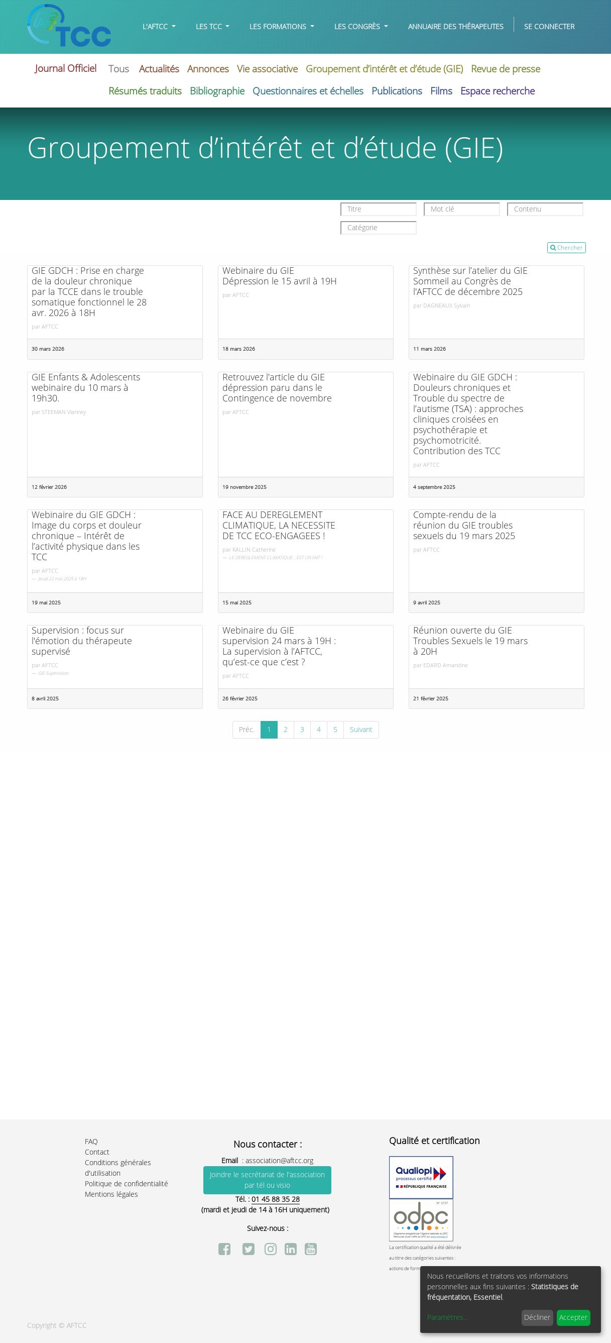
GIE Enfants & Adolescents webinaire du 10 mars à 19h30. (86, 388)
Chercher (566, 247)
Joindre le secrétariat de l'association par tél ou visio (267, 1180)
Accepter (573, 1317)
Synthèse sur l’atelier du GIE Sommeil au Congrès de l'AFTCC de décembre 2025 (470, 281)
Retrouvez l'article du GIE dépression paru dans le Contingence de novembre (277, 388)
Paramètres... (447, 1317)
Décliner (537, 1317)
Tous (118, 69)
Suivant (361, 730)
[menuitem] (456, 27)
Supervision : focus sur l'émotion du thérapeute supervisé (82, 641)
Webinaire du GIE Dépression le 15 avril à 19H (279, 276)
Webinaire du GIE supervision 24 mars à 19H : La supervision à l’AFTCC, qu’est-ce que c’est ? (279, 647)
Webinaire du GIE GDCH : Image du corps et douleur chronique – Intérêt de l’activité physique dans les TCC (87, 536)
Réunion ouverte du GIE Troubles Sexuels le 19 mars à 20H (470, 641)
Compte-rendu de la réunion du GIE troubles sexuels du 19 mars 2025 (464, 526)
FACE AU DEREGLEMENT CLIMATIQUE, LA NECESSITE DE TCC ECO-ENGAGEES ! (278, 526)
